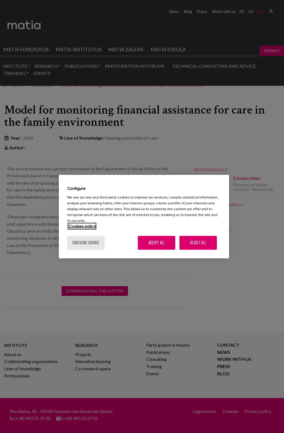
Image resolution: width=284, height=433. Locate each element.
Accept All (157, 242)
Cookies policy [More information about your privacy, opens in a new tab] (82, 225)
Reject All (198, 242)
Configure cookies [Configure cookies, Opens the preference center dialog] (85, 242)
